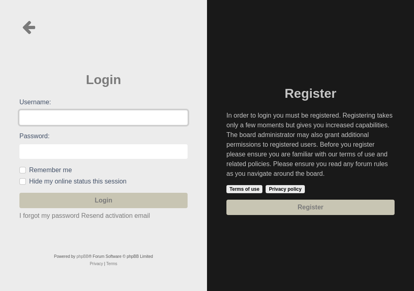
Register (310, 207)
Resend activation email (115, 215)
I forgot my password (49, 215)
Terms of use (245, 189)
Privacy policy (285, 189)
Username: (35, 102)
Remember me (50, 170)
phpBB (82, 256)
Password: (34, 136)
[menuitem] (96, 264)
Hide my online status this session (78, 181)
